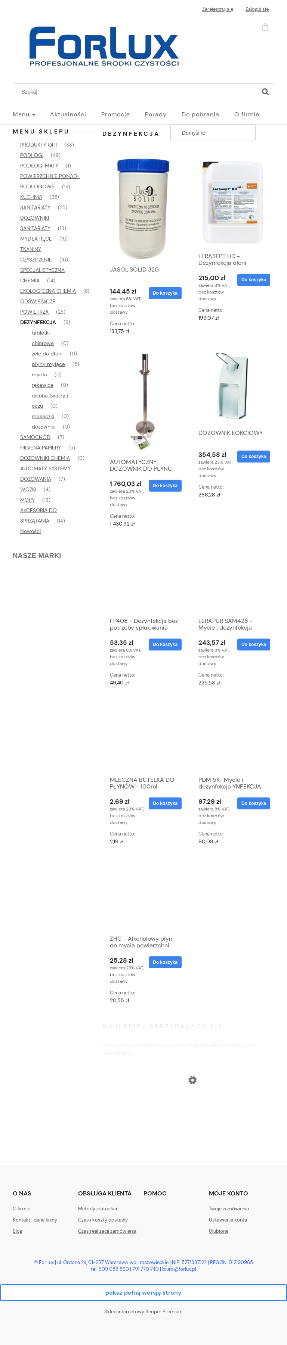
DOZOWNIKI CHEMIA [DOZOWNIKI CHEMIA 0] (45, 458)
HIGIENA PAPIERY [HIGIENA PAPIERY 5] (40, 447)
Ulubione (218, 1231)
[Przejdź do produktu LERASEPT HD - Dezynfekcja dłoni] (232, 201)
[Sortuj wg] (213, 133)
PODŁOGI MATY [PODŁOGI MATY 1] (39, 165)
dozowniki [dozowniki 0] (43, 426)
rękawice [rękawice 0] (42, 385)
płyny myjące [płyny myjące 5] (48, 364)
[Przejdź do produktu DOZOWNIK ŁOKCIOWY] (232, 386)
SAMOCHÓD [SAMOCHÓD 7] (35, 437)
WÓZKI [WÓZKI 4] (28, 489)
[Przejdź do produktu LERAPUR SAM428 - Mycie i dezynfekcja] (232, 576)
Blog (17, 1231)
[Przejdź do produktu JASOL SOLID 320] (144, 208)
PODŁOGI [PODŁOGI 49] (31, 155)
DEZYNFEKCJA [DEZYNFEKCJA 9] (38, 322)
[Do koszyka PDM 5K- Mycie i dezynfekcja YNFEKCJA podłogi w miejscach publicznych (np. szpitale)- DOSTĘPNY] (253, 803)
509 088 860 (114, 1269)
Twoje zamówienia (229, 1209)
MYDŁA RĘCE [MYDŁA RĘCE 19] (36, 238)
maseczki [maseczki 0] (43, 416)
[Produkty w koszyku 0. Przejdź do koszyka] (266, 26)
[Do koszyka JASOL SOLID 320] (165, 293)
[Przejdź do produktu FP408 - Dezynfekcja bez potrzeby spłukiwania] (144, 576)
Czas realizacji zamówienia (107, 1231)
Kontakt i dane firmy (35, 1220)
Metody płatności (97, 1209)
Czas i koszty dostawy (103, 1220)
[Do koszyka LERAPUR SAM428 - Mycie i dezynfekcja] (253, 644)
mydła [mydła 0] (39, 374)
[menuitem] (31, 114)
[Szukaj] (265, 91)
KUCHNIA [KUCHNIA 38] (31, 197)
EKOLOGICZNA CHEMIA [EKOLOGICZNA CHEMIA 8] (48, 291)
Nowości (30, 531)
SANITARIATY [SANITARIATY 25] (35, 207)
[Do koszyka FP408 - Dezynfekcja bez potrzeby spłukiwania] (165, 644)
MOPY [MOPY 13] (27, 499)
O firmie (21, 1209)
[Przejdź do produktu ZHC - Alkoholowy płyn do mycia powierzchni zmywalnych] (144, 894)
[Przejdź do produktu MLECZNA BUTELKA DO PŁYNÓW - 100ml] (144, 735)
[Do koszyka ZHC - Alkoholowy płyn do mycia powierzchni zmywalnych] (165, 962)
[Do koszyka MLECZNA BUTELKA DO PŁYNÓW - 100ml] (165, 803)
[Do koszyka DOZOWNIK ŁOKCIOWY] (253, 457)
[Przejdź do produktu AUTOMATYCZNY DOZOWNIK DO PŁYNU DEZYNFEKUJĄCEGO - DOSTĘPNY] (144, 400)
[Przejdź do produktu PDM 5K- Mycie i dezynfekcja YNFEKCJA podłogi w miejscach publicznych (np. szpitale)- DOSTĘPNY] (232, 735)
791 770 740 (145, 1269)
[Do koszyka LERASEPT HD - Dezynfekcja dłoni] (253, 280)
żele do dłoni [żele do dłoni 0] (47, 353)
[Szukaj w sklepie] (136, 92)
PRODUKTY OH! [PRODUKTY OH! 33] (38, 144)
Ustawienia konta (228, 1220)
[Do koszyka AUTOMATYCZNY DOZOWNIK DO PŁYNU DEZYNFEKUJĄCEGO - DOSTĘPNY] (165, 486)
